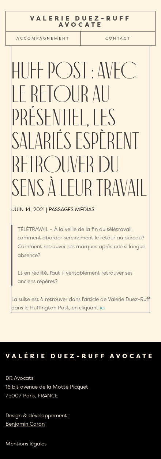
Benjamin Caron (25, 423)
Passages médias (71, 209)
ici (102, 307)
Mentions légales (25, 443)
